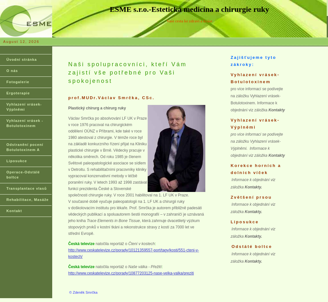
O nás (12, 71)
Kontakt (14, 211)
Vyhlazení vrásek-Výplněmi (24, 106)
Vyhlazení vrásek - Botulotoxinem (24, 123)
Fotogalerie (17, 82)
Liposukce (16, 161)
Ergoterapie (18, 93)
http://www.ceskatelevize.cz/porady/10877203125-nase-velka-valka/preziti (131, 273)
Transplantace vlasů (26, 188)
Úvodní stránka (21, 59)
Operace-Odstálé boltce (23, 174)
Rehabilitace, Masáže (27, 200)
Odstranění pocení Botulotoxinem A (24, 147)
